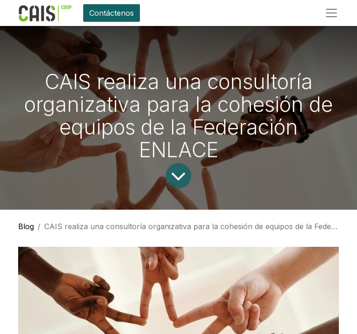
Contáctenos (111, 13)
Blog (26, 226)
